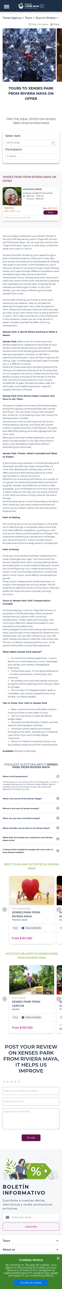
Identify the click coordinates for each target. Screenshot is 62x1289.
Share (54, 24)
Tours (28, 18)
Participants (13, 149)
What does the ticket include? (31, 217)
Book (50, 212)
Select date (13, 135)
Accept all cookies (31, 1282)
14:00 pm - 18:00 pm (33, 199)
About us (31, 1250)
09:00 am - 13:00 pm (33, 196)
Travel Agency (12, 18)
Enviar (31, 1137)
